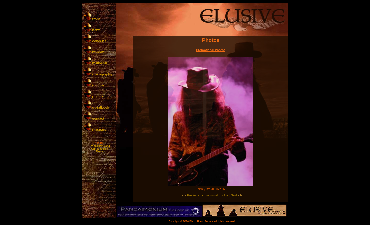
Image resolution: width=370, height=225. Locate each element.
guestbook (96, 107)
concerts (95, 41)
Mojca (99, 151)
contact (94, 118)
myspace (95, 129)
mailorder (96, 63)
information (97, 85)
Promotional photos (214, 195)
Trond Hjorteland (99, 146)
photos (94, 96)
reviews (94, 52)
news (92, 30)
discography (98, 74)
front (92, 19)
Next (234, 195)
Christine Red (99, 148)
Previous (193, 195)
